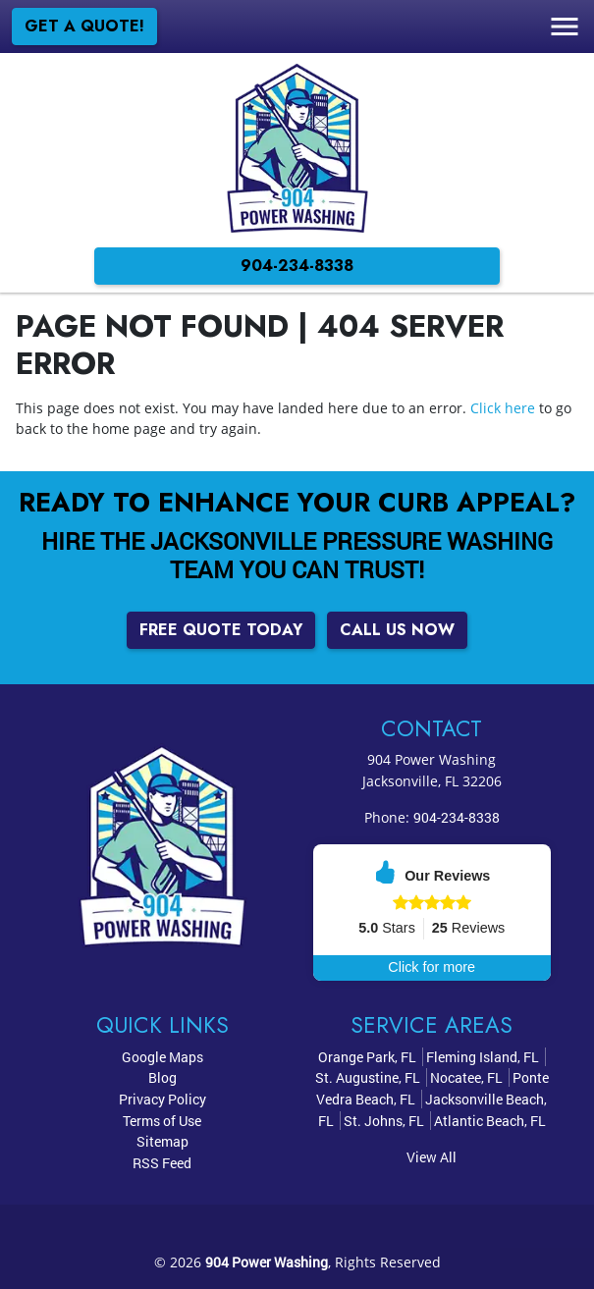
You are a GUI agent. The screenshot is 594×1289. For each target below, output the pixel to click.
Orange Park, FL (367, 1056)
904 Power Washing (266, 1262)
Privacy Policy (162, 1099)
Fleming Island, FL (482, 1056)
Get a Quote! (84, 26)
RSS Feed (162, 1163)
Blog (162, 1077)
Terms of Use (162, 1120)
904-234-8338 (297, 265)
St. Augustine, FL (367, 1077)
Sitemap (162, 1141)
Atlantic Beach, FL (490, 1120)
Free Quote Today (220, 629)
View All (431, 1157)
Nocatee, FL (466, 1077)
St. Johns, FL (384, 1120)
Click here (502, 408)
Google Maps (162, 1056)
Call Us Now (397, 629)
